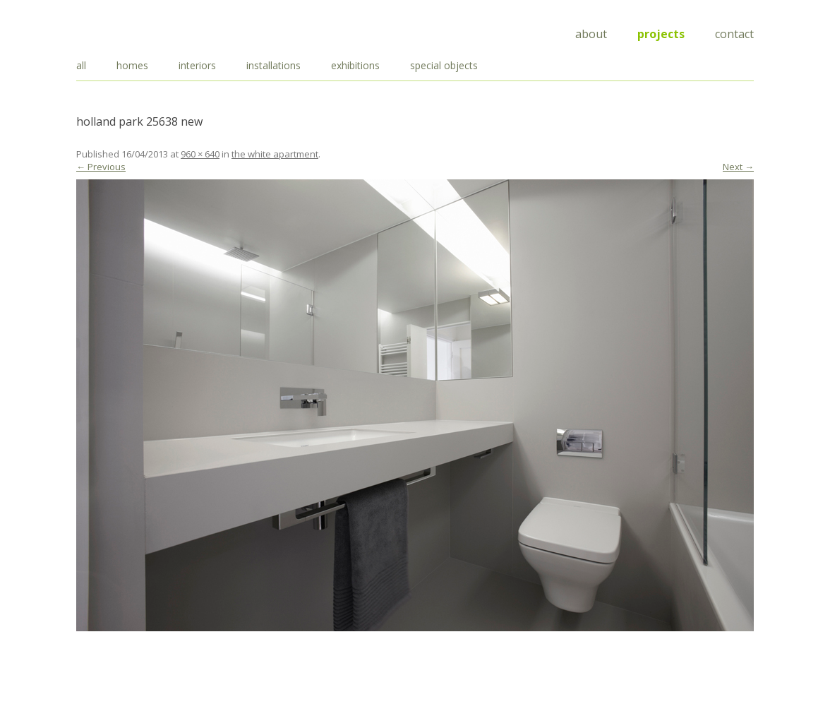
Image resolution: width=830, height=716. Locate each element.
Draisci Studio (146, 31)
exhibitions (355, 65)
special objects (444, 65)
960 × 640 (200, 154)
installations (273, 65)
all (81, 65)
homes (132, 65)
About (591, 34)
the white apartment (274, 154)
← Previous (101, 166)
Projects (661, 34)
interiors (197, 65)
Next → (738, 166)
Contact (734, 34)
